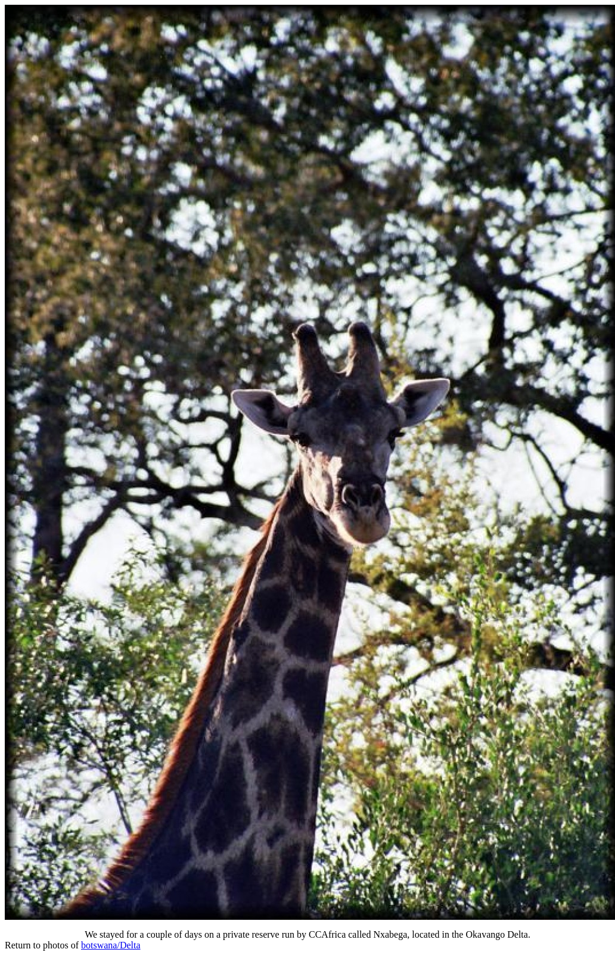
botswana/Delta (111, 945)
